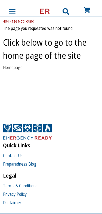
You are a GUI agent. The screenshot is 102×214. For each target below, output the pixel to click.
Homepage (13, 67)
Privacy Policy (15, 194)
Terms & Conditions (20, 186)
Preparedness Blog (19, 164)
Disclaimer (12, 203)
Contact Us (13, 156)
